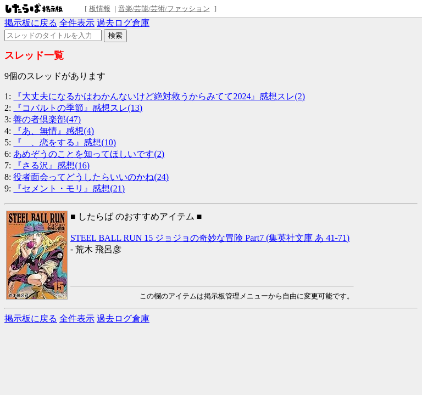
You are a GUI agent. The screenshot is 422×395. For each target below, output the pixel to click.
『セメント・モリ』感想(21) (69, 188)
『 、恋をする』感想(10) (64, 142)
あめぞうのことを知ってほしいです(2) (88, 154)
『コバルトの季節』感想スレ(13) (77, 107)
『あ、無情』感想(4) (53, 131)
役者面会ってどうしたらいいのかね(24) (91, 177)
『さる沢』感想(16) (51, 165)
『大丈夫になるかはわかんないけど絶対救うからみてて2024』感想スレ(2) (159, 96)
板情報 (99, 8)
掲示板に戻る (30, 22)
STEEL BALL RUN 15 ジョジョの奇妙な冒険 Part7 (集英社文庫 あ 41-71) (209, 237)
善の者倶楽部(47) (47, 119)
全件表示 (77, 22)
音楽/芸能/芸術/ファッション (164, 8)
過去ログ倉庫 (123, 22)
